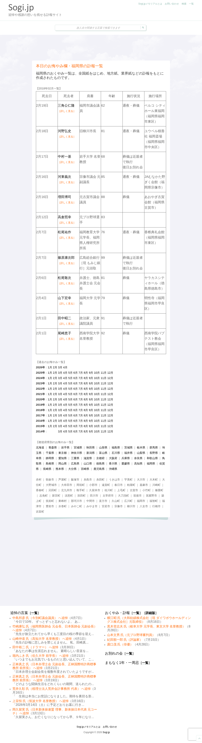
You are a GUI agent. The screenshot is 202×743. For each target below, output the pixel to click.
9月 (91, 372)
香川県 (113, 463)
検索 (184, 3)
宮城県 (78, 447)
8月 (86, 372)
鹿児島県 (99, 468)
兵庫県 (126, 458)
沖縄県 (113, 468)
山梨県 (141, 452)
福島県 (116, 447)
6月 (75, 372)
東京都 (62, 452)
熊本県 (60, 468)
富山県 (103, 452)
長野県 (154, 452)
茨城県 (128, 447)
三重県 (75, 458)
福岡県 (151, 463)
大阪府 (113, 458)
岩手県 (65, 447)
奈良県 (138, 458)
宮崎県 (85, 468)
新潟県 (90, 452)
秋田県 (90, 447)
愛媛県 (126, 463)
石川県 (116, 452)
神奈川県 (76, 452)
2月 (55, 367)
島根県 (50, 463)
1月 (50, 367)
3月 (60, 367)
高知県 (138, 463)
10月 (97, 372)
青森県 (53, 447)
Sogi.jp (106, 732)
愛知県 (62, 458)
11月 (104, 372)
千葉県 (50, 452)
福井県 (128, 452)
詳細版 (150, 613)
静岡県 (50, 458)
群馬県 (154, 447)
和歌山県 (152, 458)
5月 (70, 372)
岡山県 (62, 463)
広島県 (75, 463)
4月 (65, 367)
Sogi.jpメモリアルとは (150, 3)
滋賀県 (88, 458)
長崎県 (47, 468)
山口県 (88, 463)
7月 (81, 372)
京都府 (100, 458)
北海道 (40, 447)
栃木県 (141, 447)
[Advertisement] (101, 48)
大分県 (72, 468)
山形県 (103, 447)
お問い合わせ (172, 3)
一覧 (191, 3)
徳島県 (100, 463)
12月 (110, 372)
